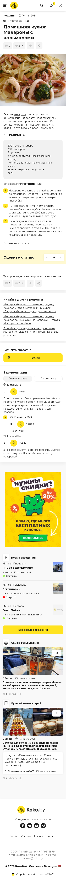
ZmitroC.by (45, 874)
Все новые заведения (33, 629)
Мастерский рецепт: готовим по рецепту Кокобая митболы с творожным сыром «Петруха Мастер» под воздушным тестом (29, 308)
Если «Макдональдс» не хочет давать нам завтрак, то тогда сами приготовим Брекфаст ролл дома (31, 332)
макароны (20, 114)
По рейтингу (48, 378)
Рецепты (9, 15)
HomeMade (45, 128)
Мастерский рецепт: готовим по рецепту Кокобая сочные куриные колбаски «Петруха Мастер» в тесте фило (31, 320)
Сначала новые (18, 378)
